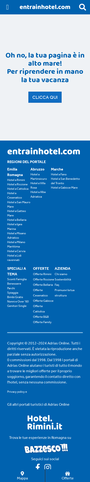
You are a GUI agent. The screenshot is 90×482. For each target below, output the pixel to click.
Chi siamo (61, 274)
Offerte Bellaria (43, 284)
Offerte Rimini (42, 274)
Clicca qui (45, 97)
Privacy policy (16, 391)
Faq (57, 284)
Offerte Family (42, 322)
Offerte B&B (41, 316)
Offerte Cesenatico (40, 292)
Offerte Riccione (43, 279)
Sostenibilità (63, 279)
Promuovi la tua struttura (64, 292)
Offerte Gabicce (43, 300)
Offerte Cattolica (39, 308)
